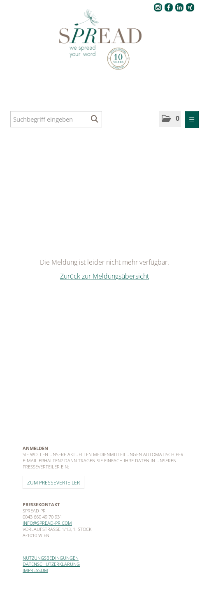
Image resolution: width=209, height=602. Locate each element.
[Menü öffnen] (192, 119)
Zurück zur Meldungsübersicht (104, 276)
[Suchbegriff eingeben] (56, 119)
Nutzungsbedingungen (51, 558)
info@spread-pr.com (47, 523)
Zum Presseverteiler (53, 482)
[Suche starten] (95, 119)
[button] (170, 119)
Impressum (35, 570)
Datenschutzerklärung (51, 564)
